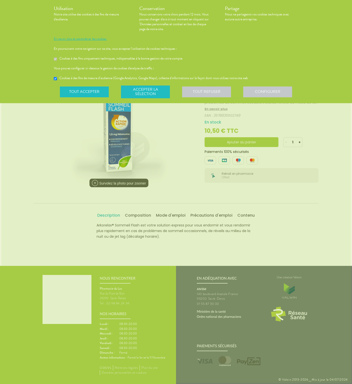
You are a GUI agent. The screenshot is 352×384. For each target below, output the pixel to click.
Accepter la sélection (145, 92)
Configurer (267, 92)
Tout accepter (84, 92)
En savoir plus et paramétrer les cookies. (80, 39)
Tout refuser (206, 92)
